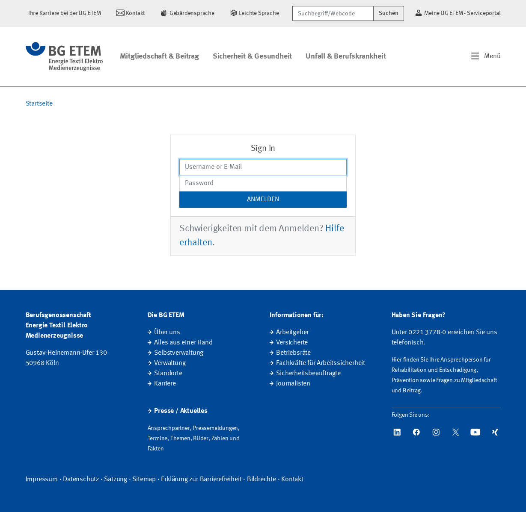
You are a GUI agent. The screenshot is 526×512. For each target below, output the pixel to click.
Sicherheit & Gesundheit (252, 56)
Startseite (39, 103)
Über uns (167, 332)
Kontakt (292, 479)
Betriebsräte (293, 353)
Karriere (164, 383)
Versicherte (292, 342)
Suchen (388, 13)
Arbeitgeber (292, 332)
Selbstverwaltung (178, 353)
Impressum (42, 479)
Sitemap (144, 479)
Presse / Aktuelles (180, 411)
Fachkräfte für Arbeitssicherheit (320, 363)
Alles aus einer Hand (183, 342)
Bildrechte (261, 479)
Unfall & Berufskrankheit (346, 56)
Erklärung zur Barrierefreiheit (201, 479)
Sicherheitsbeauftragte (308, 373)
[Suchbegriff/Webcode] (333, 13)
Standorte (168, 373)
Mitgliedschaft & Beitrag (159, 56)
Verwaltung (169, 363)
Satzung (115, 479)
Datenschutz (81, 479)
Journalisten (293, 383)
